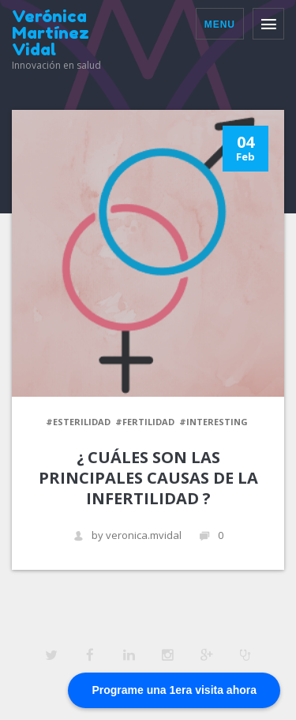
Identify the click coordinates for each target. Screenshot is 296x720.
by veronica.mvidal (127, 535)
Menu (219, 24)
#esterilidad (78, 422)
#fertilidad (144, 422)
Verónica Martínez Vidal (50, 32)
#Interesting (213, 422)
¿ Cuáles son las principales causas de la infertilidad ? (148, 478)
